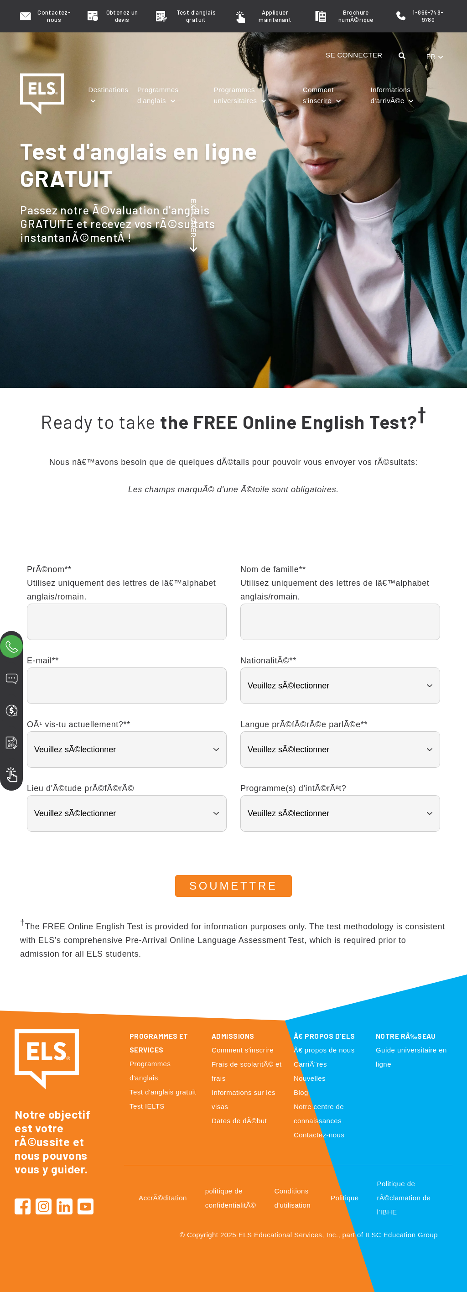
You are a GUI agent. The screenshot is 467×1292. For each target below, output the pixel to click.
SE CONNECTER (354, 55)
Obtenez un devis (122, 16)
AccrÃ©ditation (163, 1198)
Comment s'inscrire (243, 1050)
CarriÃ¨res (310, 1064)
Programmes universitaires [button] (236, 95)
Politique (345, 1198)
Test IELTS (147, 1106)
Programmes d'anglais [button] (157, 95)
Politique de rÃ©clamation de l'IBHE (404, 1198)
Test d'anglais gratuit (196, 16)
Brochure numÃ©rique (356, 16)
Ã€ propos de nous (324, 1050)
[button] (404, 56)
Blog (301, 1092)
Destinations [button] (108, 90)
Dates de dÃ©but (239, 1121)
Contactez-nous (54, 16)
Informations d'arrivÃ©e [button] (391, 95)
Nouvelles (310, 1078)
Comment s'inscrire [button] (318, 95)
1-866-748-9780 (428, 16)
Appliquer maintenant (275, 16)
